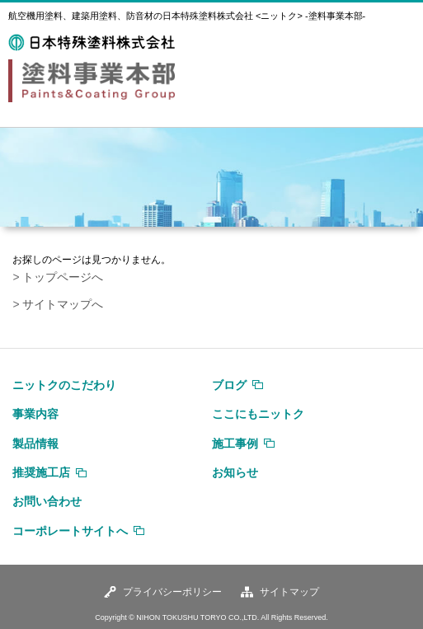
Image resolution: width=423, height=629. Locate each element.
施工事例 (235, 443)
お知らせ (235, 472)
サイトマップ (289, 592)
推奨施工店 (41, 472)
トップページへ (62, 277)
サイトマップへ (62, 304)
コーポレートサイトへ (70, 530)
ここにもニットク (258, 413)
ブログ (229, 385)
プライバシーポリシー (172, 592)
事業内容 (35, 413)
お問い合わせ (47, 501)
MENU (394, 56)
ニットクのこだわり (64, 385)
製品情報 (35, 443)
